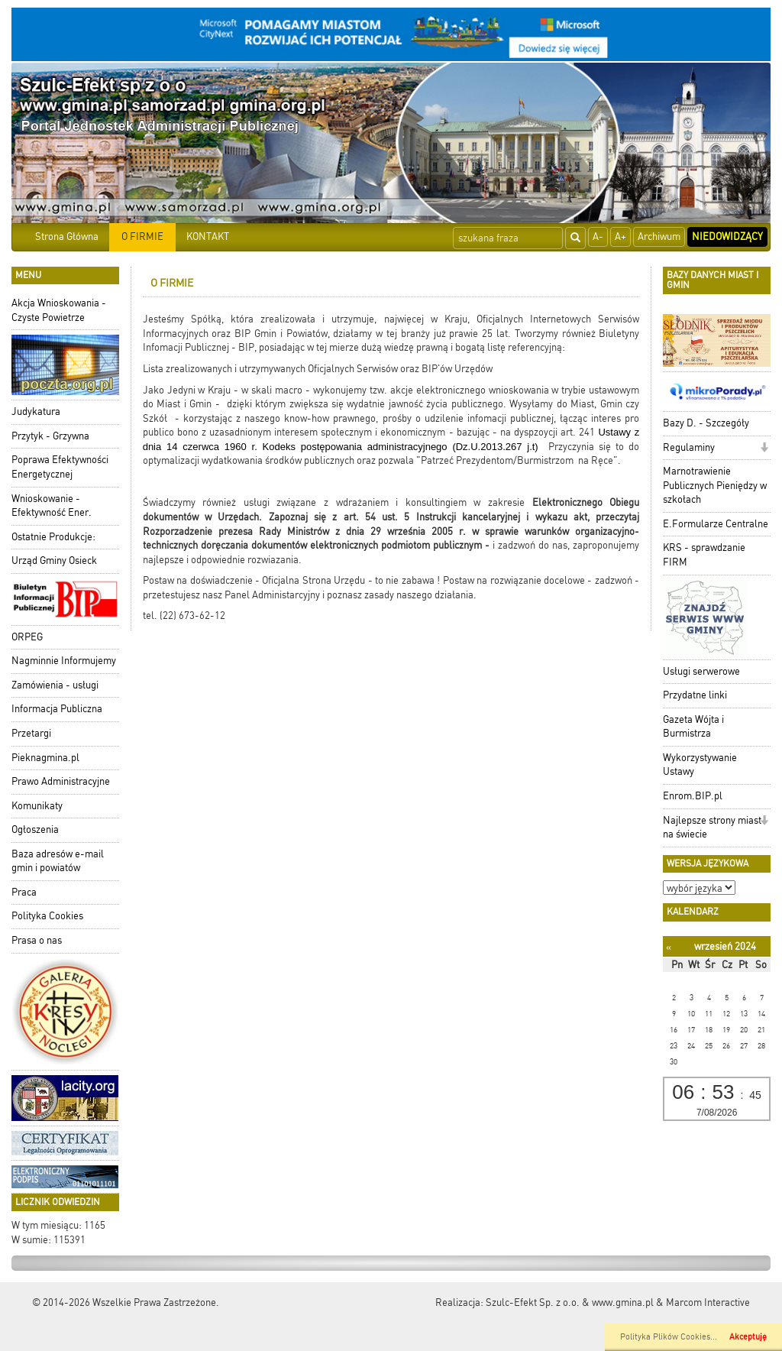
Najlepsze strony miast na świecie (712, 828)
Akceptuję (748, 1337)
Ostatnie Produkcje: (53, 537)
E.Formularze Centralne (715, 524)
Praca (24, 892)
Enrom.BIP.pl (692, 796)
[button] (764, 449)
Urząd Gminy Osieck (54, 560)
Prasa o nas (36, 940)
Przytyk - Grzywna (50, 436)
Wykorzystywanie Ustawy (700, 765)
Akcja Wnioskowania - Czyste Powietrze (58, 310)
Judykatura (35, 411)
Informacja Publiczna (56, 708)
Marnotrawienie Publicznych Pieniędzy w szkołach (715, 485)
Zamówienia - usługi (55, 685)
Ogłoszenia (35, 829)
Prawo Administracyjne (60, 781)
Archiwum (659, 236)
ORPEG (27, 637)
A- (598, 236)
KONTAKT (207, 236)
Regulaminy (689, 447)
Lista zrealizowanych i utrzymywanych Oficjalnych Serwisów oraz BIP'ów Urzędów (318, 368)
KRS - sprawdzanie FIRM (704, 555)
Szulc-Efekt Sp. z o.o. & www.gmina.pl (570, 1302)
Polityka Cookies (47, 916)
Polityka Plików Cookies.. (667, 1337)
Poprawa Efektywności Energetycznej (59, 467)
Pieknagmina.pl (45, 757)
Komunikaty (37, 806)
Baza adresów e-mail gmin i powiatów (57, 861)
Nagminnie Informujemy (63, 660)
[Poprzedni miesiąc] (668, 947)
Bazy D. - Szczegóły (706, 423)
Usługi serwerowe (701, 671)
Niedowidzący (727, 236)
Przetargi (31, 733)
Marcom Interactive (708, 1302)
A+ (620, 236)
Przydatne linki (695, 695)
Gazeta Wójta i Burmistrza (693, 727)
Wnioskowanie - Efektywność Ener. (51, 506)
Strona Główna (67, 236)
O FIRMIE (142, 236)
